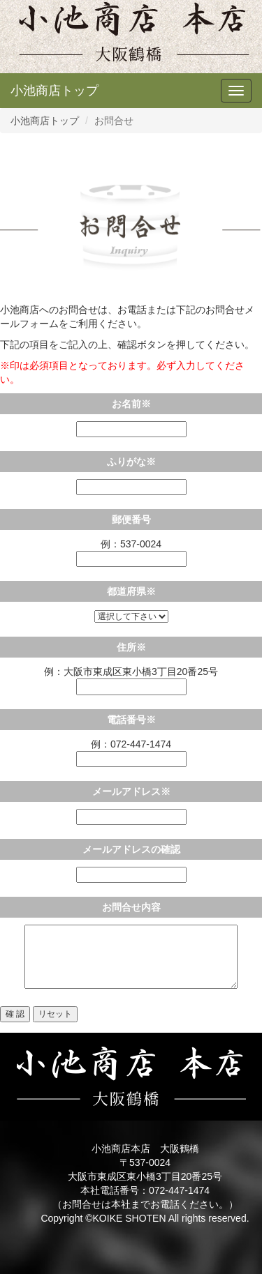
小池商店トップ (54, 91)
